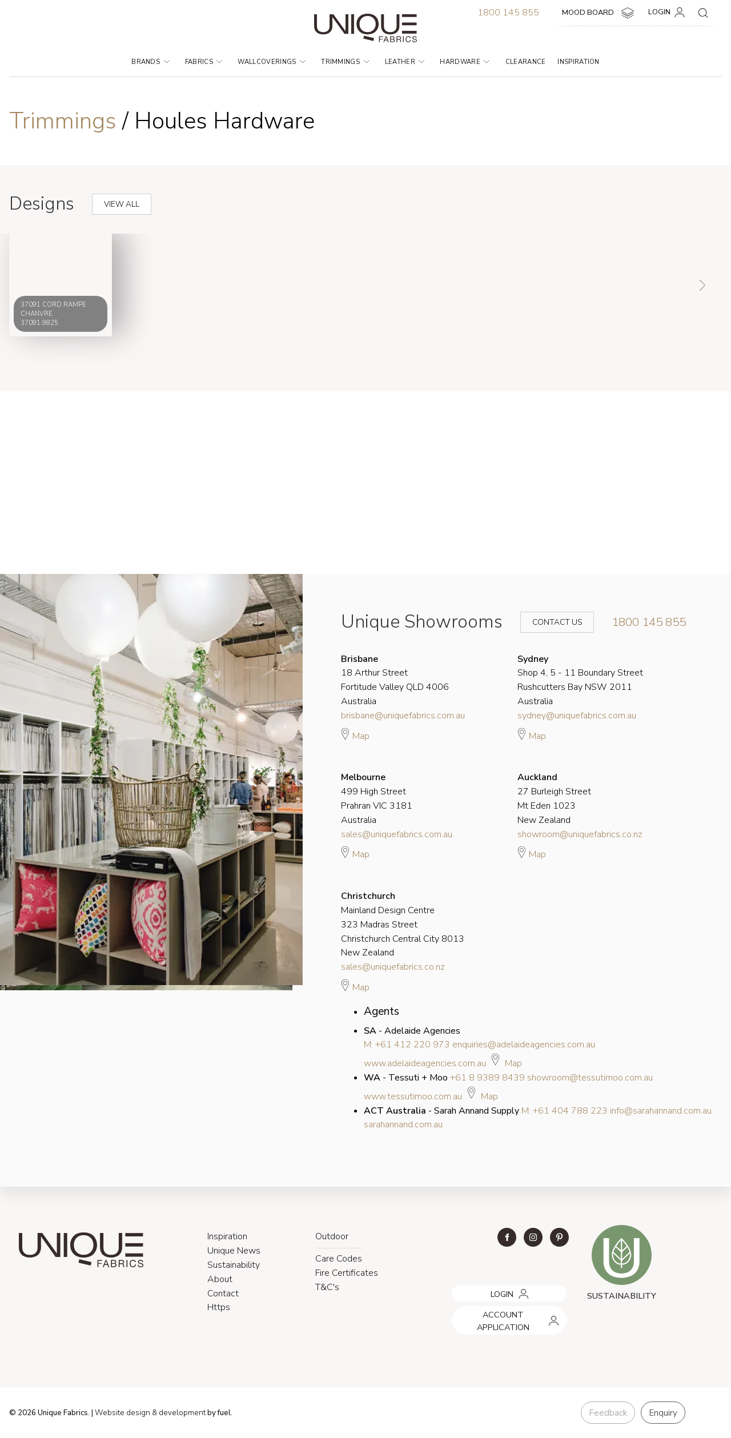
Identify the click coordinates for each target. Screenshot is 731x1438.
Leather (405, 62)
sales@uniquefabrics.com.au (396, 834)
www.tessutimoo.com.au (413, 1096)
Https (218, 1307)
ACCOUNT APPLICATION (495, 1310)
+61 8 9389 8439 (487, 1077)
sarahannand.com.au (403, 1124)
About (219, 1279)
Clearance (525, 62)
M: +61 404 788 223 (564, 1110)
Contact (223, 1293)
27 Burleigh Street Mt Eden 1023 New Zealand (554, 798)
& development (179, 1413)
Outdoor (331, 1236)
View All (109, 194)
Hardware (464, 62)
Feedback (608, 1413)
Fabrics (204, 62)
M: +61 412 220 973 (407, 1044)
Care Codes (338, 1258)
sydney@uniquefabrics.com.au (576, 715)
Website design (122, 1413)
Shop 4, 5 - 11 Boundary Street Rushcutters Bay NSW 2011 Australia (580, 680)
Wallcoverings (272, 62)
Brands (150, 62)
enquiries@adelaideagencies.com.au (523, 1044)
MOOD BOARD (599, 13)
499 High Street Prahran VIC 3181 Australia (376, 798)
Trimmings (345, 62)
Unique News (233, 1250)
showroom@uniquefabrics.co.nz (579, 834)
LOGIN (668, 12)
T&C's (327, 1287)
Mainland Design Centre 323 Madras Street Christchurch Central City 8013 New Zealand (402, 924)
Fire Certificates (346, 1273)
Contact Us (549, 622)
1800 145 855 (508, 12)
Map (355, 734)
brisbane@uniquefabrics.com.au (403, 715)
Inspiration (578, 62)
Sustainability (233, 1265)
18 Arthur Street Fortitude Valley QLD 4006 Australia (395, 680)
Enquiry (663, 1413)
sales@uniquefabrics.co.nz (393, 967)
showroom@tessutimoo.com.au (590, 1077)
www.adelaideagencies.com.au (425, 1063)
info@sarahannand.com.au (661, 1110)
